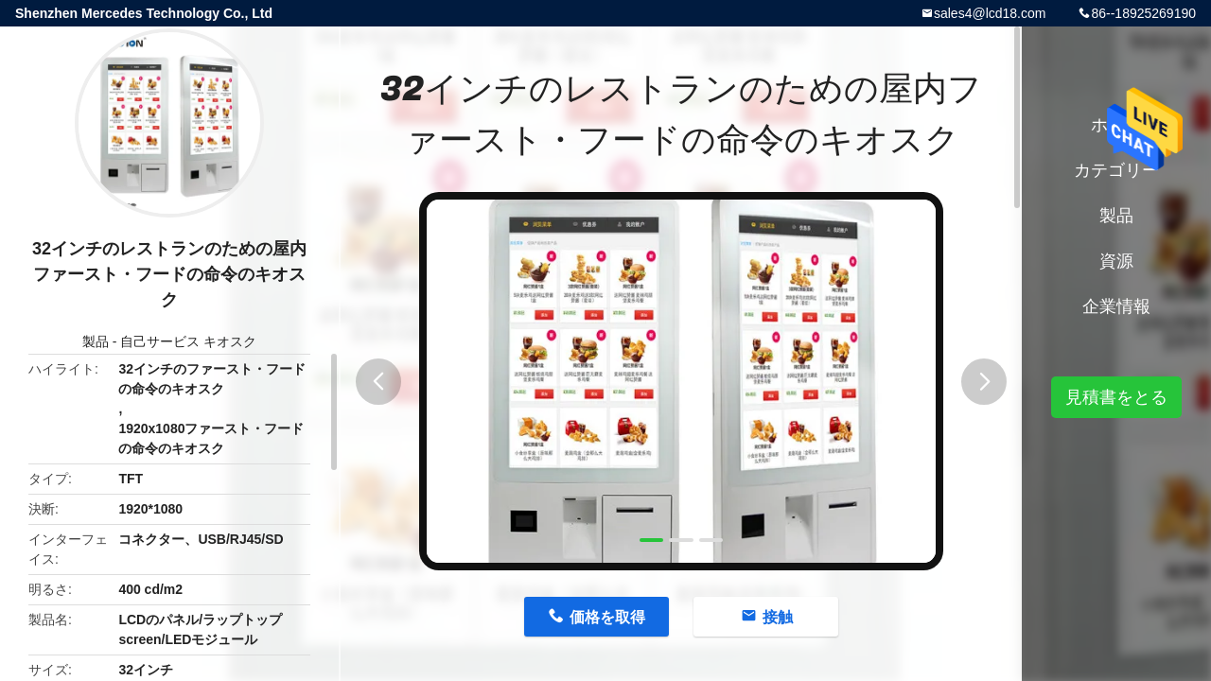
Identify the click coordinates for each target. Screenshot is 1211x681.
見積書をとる (1116, 397)
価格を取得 (607, 617)
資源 (1116, 261)
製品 (95, 341)
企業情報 (1116, 306)
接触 (778, 617)
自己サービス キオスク (188, 341)
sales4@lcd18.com (990, 13)
